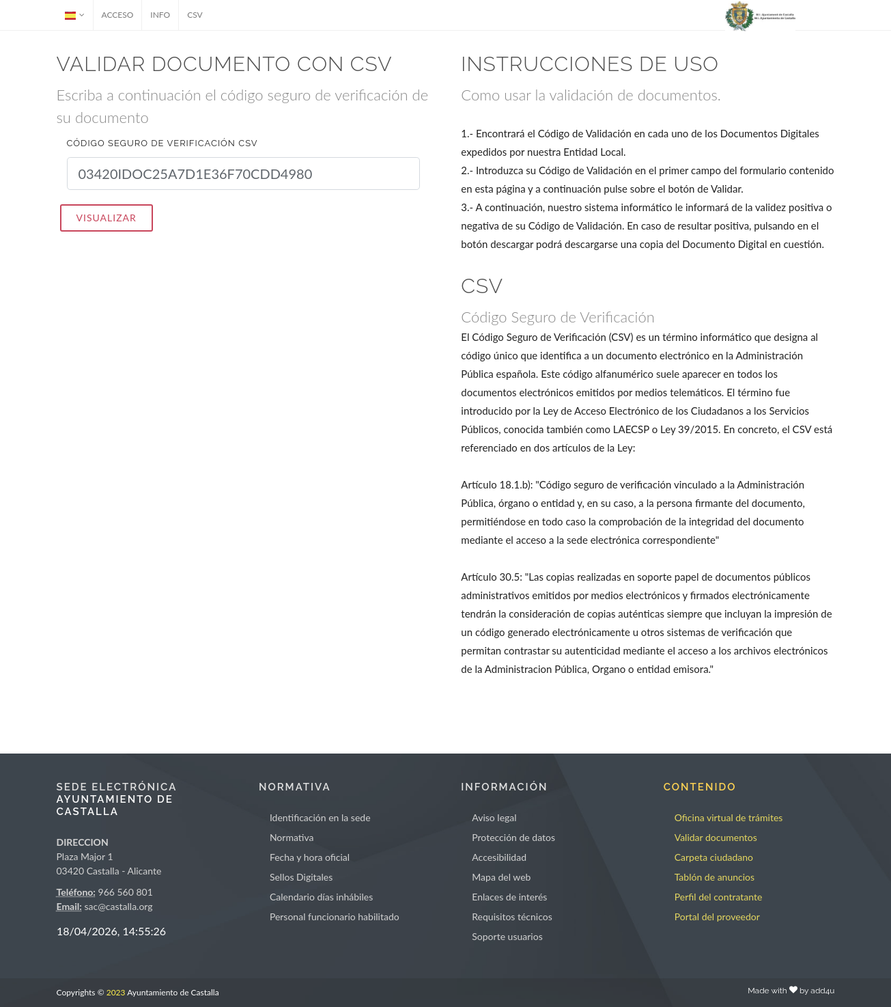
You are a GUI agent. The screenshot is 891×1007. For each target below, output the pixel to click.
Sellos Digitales (301, 877)
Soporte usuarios (507, 936)
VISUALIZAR (106, 217)
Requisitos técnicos (512, 916)
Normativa (292, 837)
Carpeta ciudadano (714, 857)
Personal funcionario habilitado (334, 916)
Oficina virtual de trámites (729, 817)
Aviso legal (494, 817)
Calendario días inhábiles (321, 896)
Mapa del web (501, 877)
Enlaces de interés (509, 896)
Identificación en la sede (320, 817)
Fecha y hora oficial (310, 857)
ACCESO (118, 15)
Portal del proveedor (717, 916)
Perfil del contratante (719, 896)
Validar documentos (716, 837)
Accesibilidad (499, 857)
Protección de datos (513, 837)
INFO (160, 15)
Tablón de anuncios (714, 877)
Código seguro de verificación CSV (162, 143)
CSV (195, 15)
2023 (116, 992)
